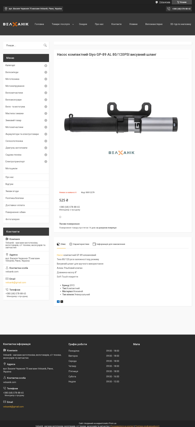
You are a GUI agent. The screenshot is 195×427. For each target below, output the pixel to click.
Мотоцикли (11, 168)
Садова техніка (13, 154)
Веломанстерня (153, 24)
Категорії (10, 65)
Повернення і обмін (16, 212)
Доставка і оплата (15, 205)
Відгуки (9, 184)
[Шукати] (45, 45)
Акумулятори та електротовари (22, 134)
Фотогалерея (12, 219)
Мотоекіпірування (15, 86)
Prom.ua (112, 423)
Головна (39, 24)
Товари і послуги (61, 24)
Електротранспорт (15, 161)
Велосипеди (12, 72)
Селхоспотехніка (14, 141)
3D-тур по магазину (180, 24)
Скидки (83, 24)
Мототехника (12, 79)
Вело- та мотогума (15, 106)
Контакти (116, 24)
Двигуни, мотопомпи (16, 148)
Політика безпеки (15, 198)
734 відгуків (164, 2)
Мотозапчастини (14, 127)
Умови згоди (12, 191)
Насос (60, 255)
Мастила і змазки (15, 113)
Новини (133, 24)
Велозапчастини (14, 92)
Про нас (99, 24)
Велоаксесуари (13, 99)
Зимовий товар (13, 120)
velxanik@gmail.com (16, 282)
